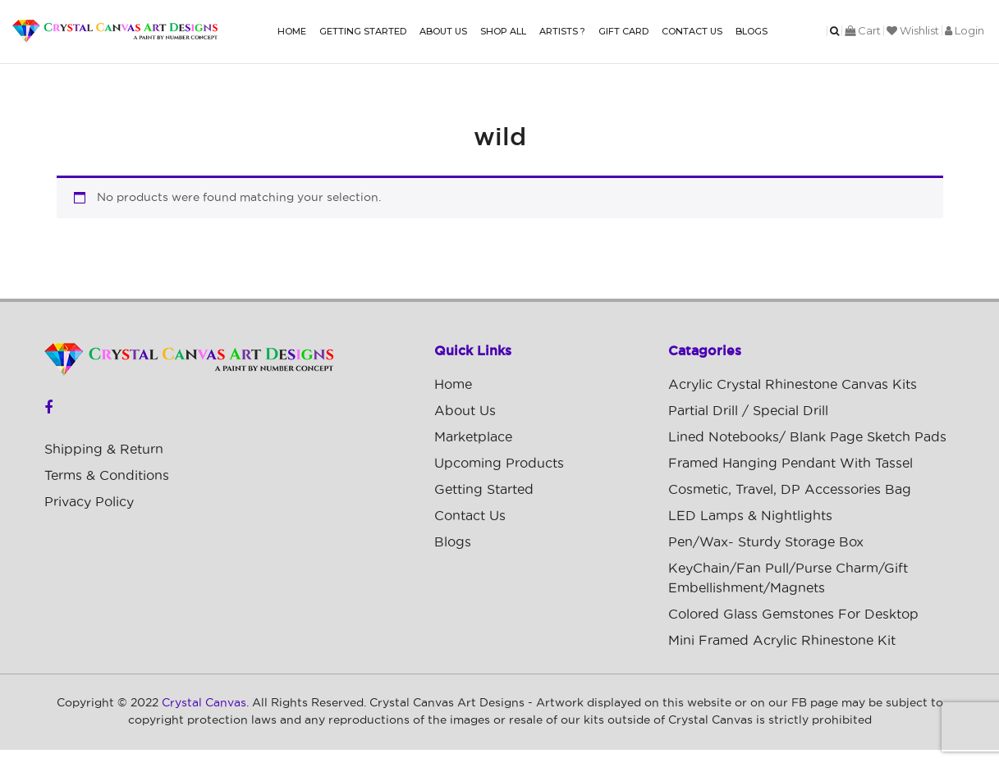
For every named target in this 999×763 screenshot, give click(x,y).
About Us (443, 31)
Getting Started (362, 31)
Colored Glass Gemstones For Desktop (793, 614)
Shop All (503, 31)
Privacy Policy (89, 502)
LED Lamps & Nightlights (750, 516)
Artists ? (562, 31)
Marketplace (473, 437)
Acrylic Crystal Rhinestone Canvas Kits (792, 384)
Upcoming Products (499, 463)
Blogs (752, 31)
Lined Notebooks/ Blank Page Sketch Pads (807, 437)
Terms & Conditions (106, 475)
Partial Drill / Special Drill (748, 411)
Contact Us (692, 31)
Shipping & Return (103, 449)
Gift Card (623, 31)
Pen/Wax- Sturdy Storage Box (766, 542)
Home (291, 31)
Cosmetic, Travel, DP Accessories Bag (789, 489)
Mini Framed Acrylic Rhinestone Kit (782, 640)
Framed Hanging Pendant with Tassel (790, 463)
